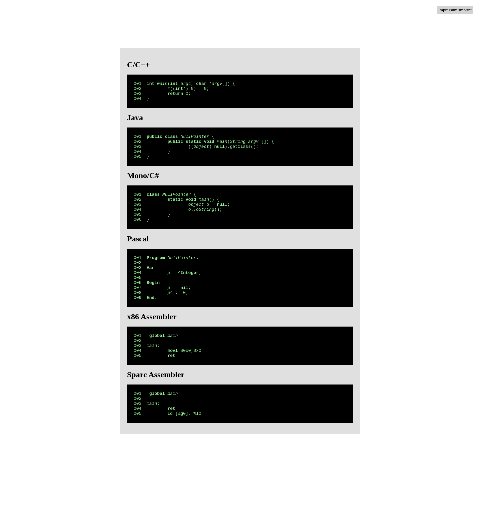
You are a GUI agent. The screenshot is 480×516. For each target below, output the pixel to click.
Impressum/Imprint (455, 9)
